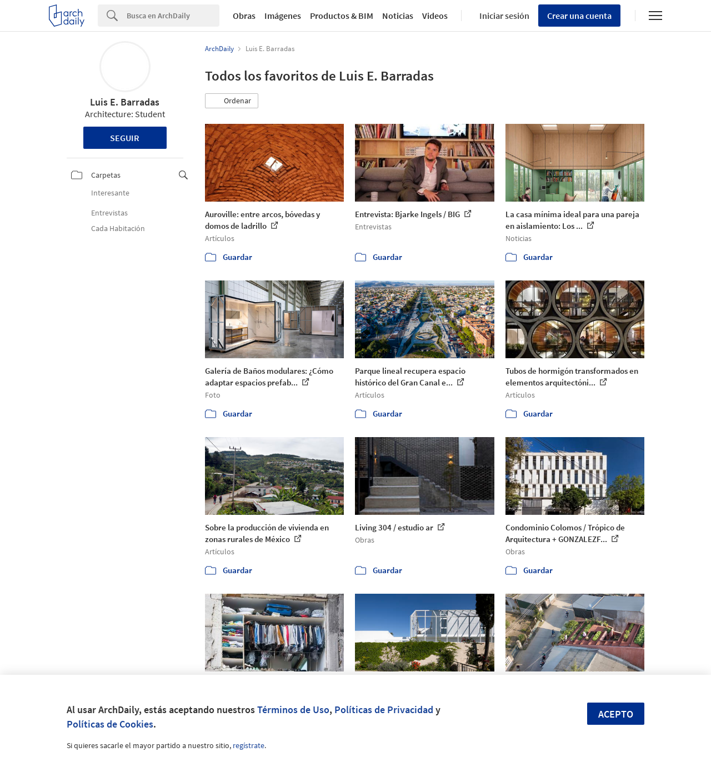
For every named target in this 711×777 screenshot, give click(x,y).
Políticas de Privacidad (383, 709)
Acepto (615, 714)
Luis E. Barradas (124, 102)
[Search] (173, 15)
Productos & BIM (341, 15)
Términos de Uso (293, 709)
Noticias (397, 15)
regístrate (248, 745)
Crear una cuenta (579, 15)
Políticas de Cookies (110, 724)
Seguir (124, 137)
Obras (244, 15)
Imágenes (282, 15)
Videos (435, 15)
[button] (231, 101)
